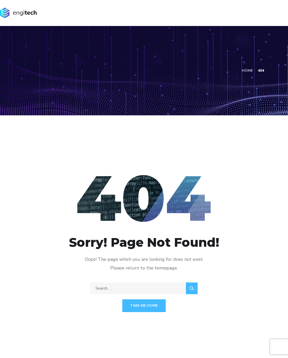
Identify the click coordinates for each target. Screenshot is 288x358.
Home (247, 70)
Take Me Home (144, 305)
